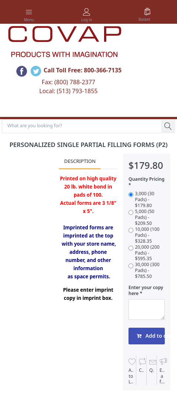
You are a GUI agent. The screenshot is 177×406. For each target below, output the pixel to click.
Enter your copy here (145, 291)
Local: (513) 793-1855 (68, 91)
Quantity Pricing (146, 179)
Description (80, 161)
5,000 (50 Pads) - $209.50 (144, 217)
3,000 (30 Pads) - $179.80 (144, 200)
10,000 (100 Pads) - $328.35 (147, 235)
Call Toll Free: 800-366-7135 (83, 70)
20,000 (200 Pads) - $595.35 (147, 253)
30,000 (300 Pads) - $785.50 (147, 270)
